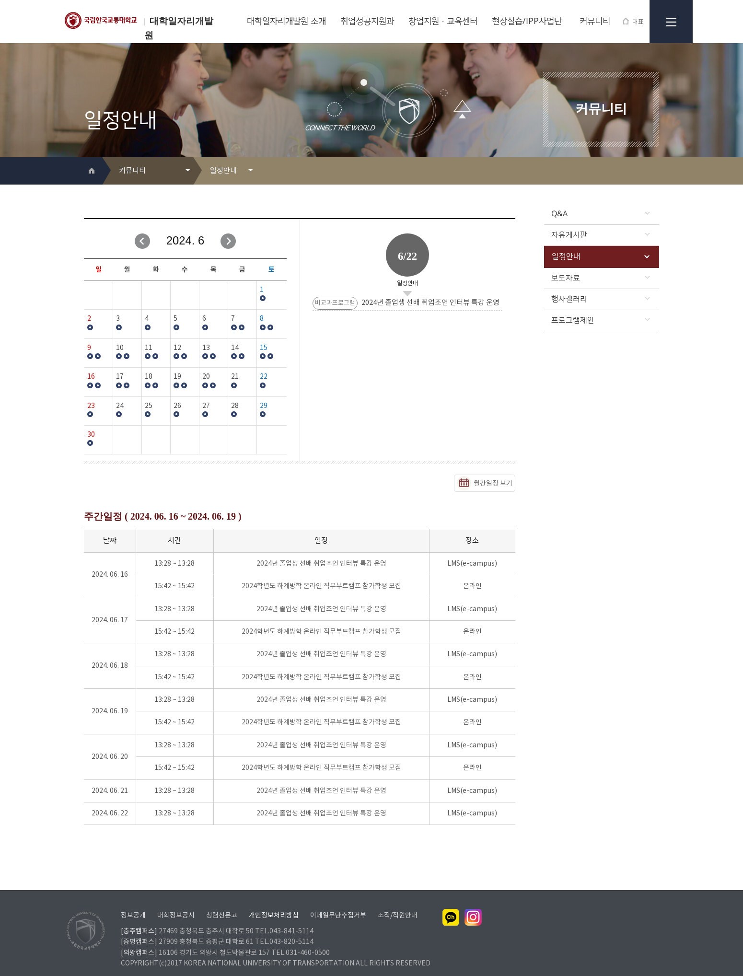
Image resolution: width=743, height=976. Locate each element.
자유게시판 (600, 235)
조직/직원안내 (398, 903)
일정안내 (601, 256)
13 (206, 348)
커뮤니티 (595, 21)
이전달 (142, 241)
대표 (633, 22)
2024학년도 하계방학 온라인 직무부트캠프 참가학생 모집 (321, 586)
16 (91, 377)
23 (91, 406)
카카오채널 (451, 905)
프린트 (637, 171)
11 (148, 348)
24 (120, 406)
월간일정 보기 (493, 484)
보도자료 (600, 278)
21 (235, 377)
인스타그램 (473, 905)
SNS (652, 171)
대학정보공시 (176, 903)
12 (177, 348)
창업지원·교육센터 (442, 21)
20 (206, 377)
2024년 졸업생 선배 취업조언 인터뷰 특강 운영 (321, 564)
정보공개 (133, 903)
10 (120, 348)
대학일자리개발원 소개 (286, 21)
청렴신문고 (221, 903)
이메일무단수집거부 (338, 903)
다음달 (228, 241)
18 (148, 377)
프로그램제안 (600, 320)
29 (263, 406)
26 (177, 406)
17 (120, 377)
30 (91, 435)
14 (235, 348)
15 (263, 348)
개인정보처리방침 (274, 903)
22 (263, 377)
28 (235, 406)
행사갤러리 (600, 299)
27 (206, 406)
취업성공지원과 (367, 21)
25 (148, 406)
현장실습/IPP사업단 (527, 21)
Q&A (600, 213)
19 (177, 377)
